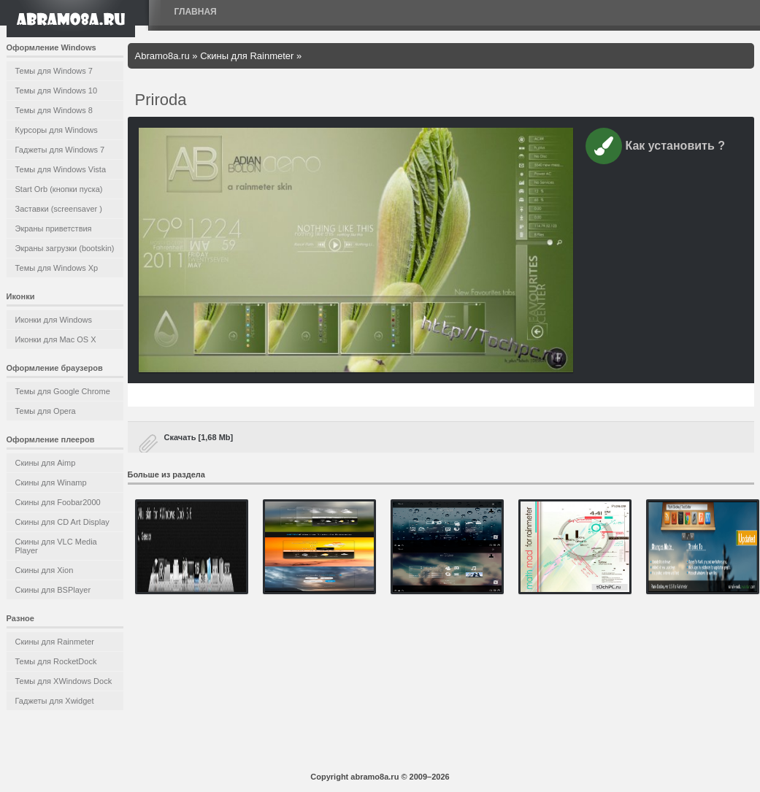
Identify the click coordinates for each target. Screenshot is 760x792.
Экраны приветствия (53, 228)
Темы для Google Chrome (62, 391)
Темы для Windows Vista (61, 169)
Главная (195, 12)
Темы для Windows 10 (56, 90)
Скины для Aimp (45, 462)
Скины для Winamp (51, 482)
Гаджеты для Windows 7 (60, 149)
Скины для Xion (44, 570)
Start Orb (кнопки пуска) (59, 189)
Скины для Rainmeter (55, 641)
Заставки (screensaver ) (58, 208)
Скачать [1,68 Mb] (199, 437)
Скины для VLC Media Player (56, 546)
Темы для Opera (45, 411)
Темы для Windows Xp (57, 268)
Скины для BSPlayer (53, 589)
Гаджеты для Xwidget (54, 700)
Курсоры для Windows (56, 130)
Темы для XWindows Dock (63, 681)
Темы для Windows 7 (54, 70)
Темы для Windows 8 (54, 110)
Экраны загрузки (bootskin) (65, 248)
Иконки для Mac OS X (55, 339)
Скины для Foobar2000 (58, 502)
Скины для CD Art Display (62, 522)
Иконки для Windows (54, 319)
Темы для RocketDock (56, 661)
